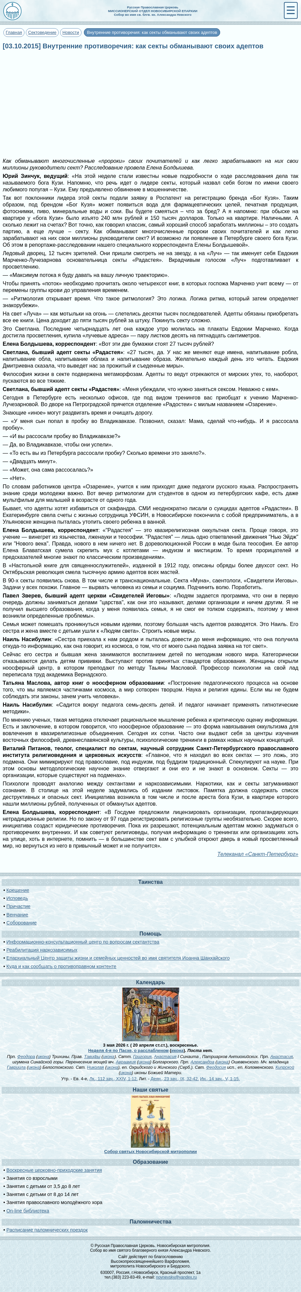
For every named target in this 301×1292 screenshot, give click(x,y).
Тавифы (92, 1056)
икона (177, 1050)
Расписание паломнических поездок (47, 1230)
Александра (202, 1061)
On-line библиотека (27, 1210)
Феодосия (216, 1067)
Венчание (17, 914)
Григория (142, 1056)
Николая (95, 1067)
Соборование (21, 922)
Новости (70, 32)
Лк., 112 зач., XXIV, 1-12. (114, 1078)
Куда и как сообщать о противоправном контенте (61, 966)
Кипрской (284, 1067)
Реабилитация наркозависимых (41, 950)
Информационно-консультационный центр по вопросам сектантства (82, 942)
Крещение (17, 890)
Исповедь (17, 898)
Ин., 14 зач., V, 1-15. (220, 1078)
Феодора (26, 1056)
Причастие (18, 906)
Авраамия (126, 1061)
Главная (14, 32)
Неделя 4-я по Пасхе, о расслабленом (128, 1050)
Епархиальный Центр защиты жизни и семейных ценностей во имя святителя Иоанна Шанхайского (118, 958)
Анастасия (165, 1056)
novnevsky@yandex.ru (176, 1277)
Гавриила (16, 1067)
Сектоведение (42, 32)
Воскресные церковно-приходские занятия (54, 1170)
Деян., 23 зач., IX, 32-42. (175, 1078)
